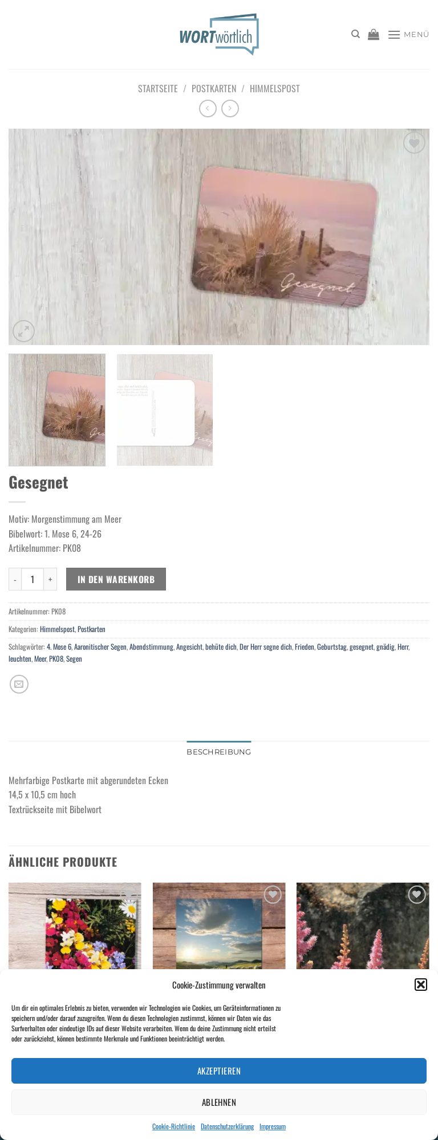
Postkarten (214, 88)
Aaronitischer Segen (100, 646)
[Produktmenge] (32, 579)
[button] (421, 984)
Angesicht (189, 646)
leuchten (20, 658)
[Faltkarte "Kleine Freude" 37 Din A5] (218, 962)
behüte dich (221, 646)
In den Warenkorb (116, 578)
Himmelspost (275, 88)
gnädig (385, 646)
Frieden (304, 646)
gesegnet (362, 646)
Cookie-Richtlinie (173, 1126)
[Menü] (408, 34)
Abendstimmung (151, 646)
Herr (403, 646)
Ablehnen (219, 1102)
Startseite (158, 88)
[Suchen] (355, 34)
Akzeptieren (219, 1070)
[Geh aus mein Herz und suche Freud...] (75, 962)
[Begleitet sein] (363, 962)
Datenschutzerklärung (227, 1126)
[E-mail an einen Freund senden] (19, 684)
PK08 (56, 658)
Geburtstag (332, 646)
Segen (74, 658)
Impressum (272, 1126)
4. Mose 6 (59, 646)
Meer (40, 658)
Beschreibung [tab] (218, 752)
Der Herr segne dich (266, 646)
